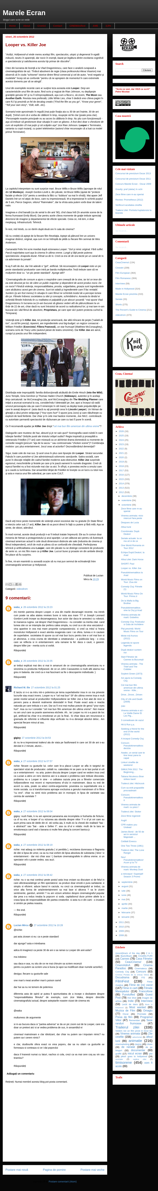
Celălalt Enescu (128, 841)
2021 (122, 453)
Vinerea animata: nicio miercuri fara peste (132, 517)
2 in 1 (149, 953)
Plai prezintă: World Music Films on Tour (132, 630)
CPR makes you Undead (129, 826)
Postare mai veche (92, 1169)
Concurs (141, 971)
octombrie (127, 505)
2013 (122, 488)
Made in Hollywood (124, 288)
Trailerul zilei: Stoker (131, 811)
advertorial (137, 1037)
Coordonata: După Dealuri (130, 532)
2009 (122, 931)
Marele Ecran (24, 12)
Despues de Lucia (130, 522)
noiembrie (127, 500)
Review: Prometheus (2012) (129, 199)
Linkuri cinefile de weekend (129, 763)
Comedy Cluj (122, 971)
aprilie (125, 904)
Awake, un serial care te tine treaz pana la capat (133, 755)
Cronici (41, 25)
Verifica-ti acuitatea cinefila (128, 205)
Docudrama (122, 977)
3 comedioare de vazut (132, 720)
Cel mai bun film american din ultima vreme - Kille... (132, 688)
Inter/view (120, 283)
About (26, 25)
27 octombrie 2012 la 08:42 (38, 875)
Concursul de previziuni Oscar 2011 (133, 178)
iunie (124, 895)
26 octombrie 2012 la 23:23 (38, 607)
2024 (122, 440)
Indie (131, 1000)
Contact (57, 25)
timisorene (123, 1062)
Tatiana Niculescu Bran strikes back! (132, 777)
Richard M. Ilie (22, 687)
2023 (122, 444)
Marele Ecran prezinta (126, 294)
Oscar (126, 1014)
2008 (122, 935)
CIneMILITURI (145, 956)
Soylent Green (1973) (131, 673)
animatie (135, 1041)
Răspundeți (20, 650)
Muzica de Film (125, 1010)
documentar (138, 1050)
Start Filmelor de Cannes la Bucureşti (132, 658)
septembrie (127, 882)
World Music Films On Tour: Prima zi (132, 595)
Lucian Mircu (21, 925)
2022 (122, 448)
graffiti (118, 1053)
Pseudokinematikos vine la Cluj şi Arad (131, 609)
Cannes (124, 958)
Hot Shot (131, 998)
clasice (138, 1044)
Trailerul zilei (127, 1027)
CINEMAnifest (78, 25)
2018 (122, 466)
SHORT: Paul (127, 563)
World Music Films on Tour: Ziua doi (131, 581)
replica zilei (139, 1059)
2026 (122, 431)
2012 (122, 492)
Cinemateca (141, 968)
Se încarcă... (121, 231)
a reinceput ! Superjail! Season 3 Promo (132, 875)
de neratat (128, 1046)
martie (125, 908)
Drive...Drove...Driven (131, 694)
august (125, 886)
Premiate (141, 1014)
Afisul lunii (126, 527)
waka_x (18, 607)
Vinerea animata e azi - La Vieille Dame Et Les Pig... (132, 713)
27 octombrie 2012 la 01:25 (45, 687)
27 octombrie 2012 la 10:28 (48, 925)
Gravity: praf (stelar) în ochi (128, 189)
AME (95, 25)
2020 (122, 457)
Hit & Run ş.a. (128, 724)
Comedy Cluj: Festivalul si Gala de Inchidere (132, 623)
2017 (122, 470)
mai (124, 899)
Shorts (118, 304)
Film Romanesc (123, 278)
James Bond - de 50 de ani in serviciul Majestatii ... (132, 834)
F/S (143, 977)
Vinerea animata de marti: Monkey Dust (132, 868)
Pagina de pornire (54, 1169)
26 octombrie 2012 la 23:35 (38, 660)
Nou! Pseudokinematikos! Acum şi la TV (132, 860)
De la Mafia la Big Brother (129, 602)
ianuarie (126, 917)
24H (123, 706)
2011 (122, 922)
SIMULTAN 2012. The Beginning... (132, 770)
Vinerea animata (130, 1033)
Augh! (124, 820)
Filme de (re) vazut (141, 984)
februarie (126, 912)
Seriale (118, 299)
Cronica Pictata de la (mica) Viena (132, 975)
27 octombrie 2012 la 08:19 (38, 844)
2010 (122, 926)
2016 (122, 474)
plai (151, 1053)
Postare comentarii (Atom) (63, 1181)
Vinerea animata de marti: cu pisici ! (130, 806)
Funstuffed (128, 994)
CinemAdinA (122, 965)
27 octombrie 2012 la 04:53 (36, 737)
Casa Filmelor (144, 958)
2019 (122, 461)
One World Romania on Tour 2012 (132, 546)
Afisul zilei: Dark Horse (132, 559)
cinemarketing (122, 1044)
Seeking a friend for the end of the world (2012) (132, 731)
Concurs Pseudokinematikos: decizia (132, 746)
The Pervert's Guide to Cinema (130, 310)
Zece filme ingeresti (130, 816)
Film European (122, 273)
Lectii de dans (130, 1004)
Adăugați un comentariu (20, 1073)
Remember (134, 1020)
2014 (122, 483)
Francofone (146, 991)
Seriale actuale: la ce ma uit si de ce (131, 539)
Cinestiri (119, 267)
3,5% (108, 25)
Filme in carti (130, 988)
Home (12, 25)
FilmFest (122, 981)
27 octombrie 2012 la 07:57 (38, 761)
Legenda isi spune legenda (130, 644)
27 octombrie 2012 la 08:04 (38, 811)
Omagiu (148, 1010)
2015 (122, 479)
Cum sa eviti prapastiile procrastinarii (132, 789)
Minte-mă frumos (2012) (129, 637)
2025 (122, 435)
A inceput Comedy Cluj (132, 738)
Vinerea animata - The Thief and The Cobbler (132, 666)
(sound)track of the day (127, 953)
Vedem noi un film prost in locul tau (134, 1031)
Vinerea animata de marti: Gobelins (130, 616)
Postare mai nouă (16, 1169)
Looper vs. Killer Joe (131, 568)
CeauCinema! (122, 262)
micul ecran (135, 1053)
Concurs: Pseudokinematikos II (132, 797)
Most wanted (137, 1007)
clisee (150, 1044)
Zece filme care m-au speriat (129, 194)
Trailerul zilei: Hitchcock (132, 783)
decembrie (127, 496)
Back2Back (126, 956)
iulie (124, 891)
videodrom (22, 589)
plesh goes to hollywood (134, 1056)
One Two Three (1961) (132, 846)
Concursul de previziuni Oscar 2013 (133, 173)
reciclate (119, 1059)
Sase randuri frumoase (134, 1022)
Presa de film (123, 1017)
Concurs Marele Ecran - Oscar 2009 (133, 184)
